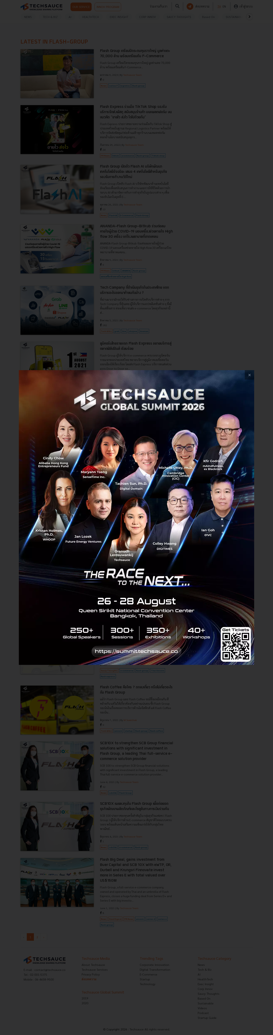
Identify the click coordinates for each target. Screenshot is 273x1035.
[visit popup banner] (136, 517)
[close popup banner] (249, 375)
